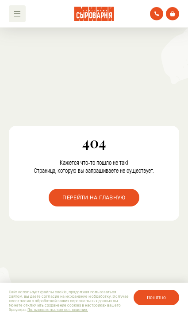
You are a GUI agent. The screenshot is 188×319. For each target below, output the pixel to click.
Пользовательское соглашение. (57, 309)
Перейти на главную (93, 198)
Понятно (156, 297)
